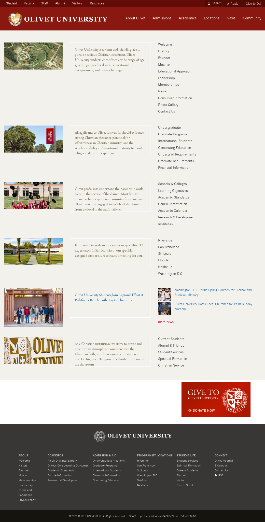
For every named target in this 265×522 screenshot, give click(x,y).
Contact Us (166, 111)
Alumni (60, 3)
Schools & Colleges (172, 184)
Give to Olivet (185, 485)
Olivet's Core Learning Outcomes (68, 465)
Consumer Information (175, 98)
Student (13, 3)
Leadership (166, 78)
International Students (175, 141)
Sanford (142, 480)
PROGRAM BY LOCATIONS (154, 455)
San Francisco (168, 247)
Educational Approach (174, 71)
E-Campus (221, 465)
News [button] (231, 18)
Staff (44, 3)
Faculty (29, 3)
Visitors (77, 3)
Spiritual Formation (172, 359)
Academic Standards (173, 197)
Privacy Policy (27, 500)
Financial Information (174, 167)
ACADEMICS (55, 455)
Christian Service (171, 365)
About (23, 455)
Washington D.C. (170, 274)
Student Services (171, 352)
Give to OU (253, 3)
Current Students (171, 339)
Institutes (165, 224)
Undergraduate (169, 127)
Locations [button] (211, 18)
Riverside (165, 240)
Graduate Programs (172, 134)
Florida (163, 260)
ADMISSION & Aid (104, 455)
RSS (219, 475)
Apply (232, 3)
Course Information (172, 204)
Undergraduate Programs (109, 460)
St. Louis (164, 253)
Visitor (181, 480)
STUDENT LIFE (186, 455)
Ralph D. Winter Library (62, 460)
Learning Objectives (173, 191)
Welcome (165, 44)
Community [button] (252, 18)
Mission (164, 65)
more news (166, 322)
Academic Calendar (172, 210)
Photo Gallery (168, 105)
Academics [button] (187, 18)
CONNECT (221, 455)
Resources (97, 3)
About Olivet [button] (135, 18)
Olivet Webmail (224, 460)
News (162, 91)
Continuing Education (174, 148)
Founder (164, 58)
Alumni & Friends (171, 345)
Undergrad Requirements (177, 154)
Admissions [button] (162, 18)
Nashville (165, 267)
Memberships (168, 84)
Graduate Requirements (176, 161)
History (163, 51)
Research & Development (177, 217)
